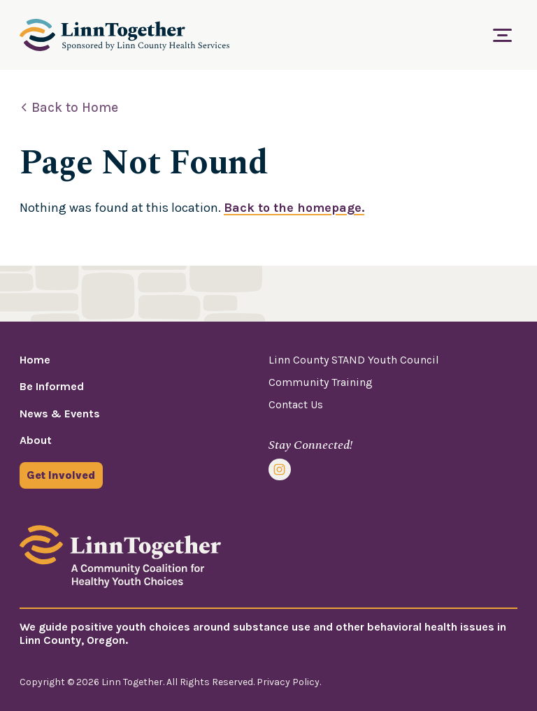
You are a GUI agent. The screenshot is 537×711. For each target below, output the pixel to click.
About (36, 440)
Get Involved (61, 475)
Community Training (320, 382)
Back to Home (74, 107)
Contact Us (295, 404)
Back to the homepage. (294, 207)
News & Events (60, 413)
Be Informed (52, 386)
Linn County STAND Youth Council (353, 359)
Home (35, 359)
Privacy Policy (288, 682)
